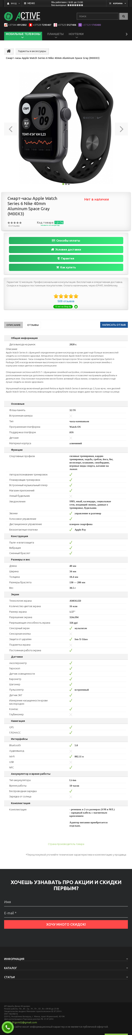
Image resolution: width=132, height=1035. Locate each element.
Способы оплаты (66, 240)
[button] (10, 128)
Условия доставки (66, 249)
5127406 (67, 25)
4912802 (17, 25)
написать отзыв (114, 324)
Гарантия (66, 258)
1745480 (91, 25)
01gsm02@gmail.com (24, 1022)
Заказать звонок (9, 1027)
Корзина (118, 3)
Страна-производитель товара (66, 844)
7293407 (42, 25)
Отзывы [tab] (33, 324)
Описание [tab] (13, 324)
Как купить (66, 267)
